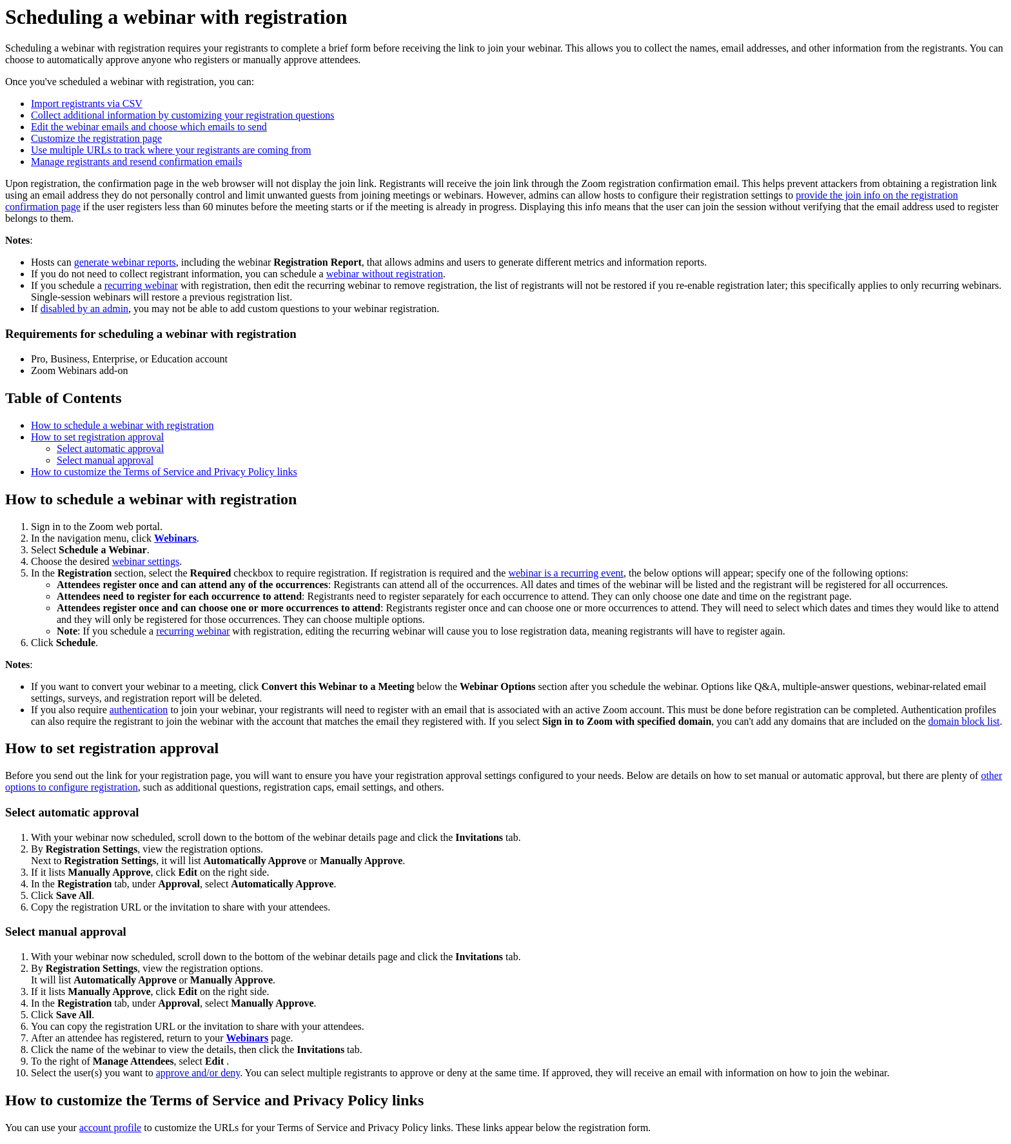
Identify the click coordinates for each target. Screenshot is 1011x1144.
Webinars (175, 538)
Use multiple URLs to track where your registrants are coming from (171, 149)
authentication (139, 709)
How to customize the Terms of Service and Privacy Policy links (164, 471)
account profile (110, 1127)
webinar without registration (384, 273)
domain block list (963, 721)
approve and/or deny (198, 1072)
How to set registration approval (97, 436)
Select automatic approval (110, 448)
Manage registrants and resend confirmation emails (136, 161)
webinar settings (145, 561)
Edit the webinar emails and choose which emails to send (149, 126)
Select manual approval (105, 460)
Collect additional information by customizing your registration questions (183, 115)
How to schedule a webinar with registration (122, 425)
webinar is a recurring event (565, 572)
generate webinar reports (125, 262)
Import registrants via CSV (86, 103)
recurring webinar (141, 285)
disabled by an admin (84, 308)
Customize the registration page (96, 138)
